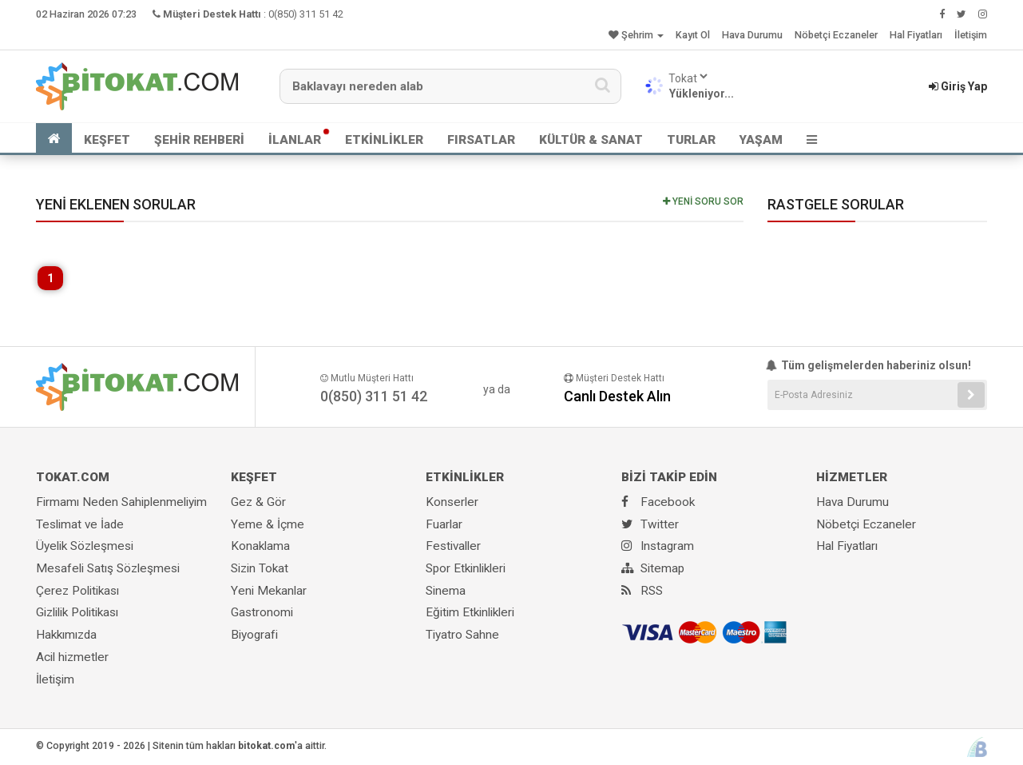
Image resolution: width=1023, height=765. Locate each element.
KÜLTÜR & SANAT (591, 140)
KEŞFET (107, 140)
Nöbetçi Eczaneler (836, 35)
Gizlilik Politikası (77, 612)
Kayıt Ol (693, 35)
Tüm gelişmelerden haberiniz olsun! (870, 365)
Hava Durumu (752, 35)
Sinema (446, 591)
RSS (642, 591)
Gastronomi (262, 612)
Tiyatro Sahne (462, 635)
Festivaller (453, 546)
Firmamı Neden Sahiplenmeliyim (121, 502)
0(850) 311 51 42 (305, 14)
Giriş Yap (958, 86)
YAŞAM (761, 140)
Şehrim (636, 35)
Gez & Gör (258, 502)
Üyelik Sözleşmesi (84, 546)
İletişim (970, 35)
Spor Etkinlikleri (466, 568)
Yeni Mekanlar (269, 591)
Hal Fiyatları (916, 35)
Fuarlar (444, 524)
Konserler (452, 502)
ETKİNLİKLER (384, 140)
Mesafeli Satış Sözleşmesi (108, 568)
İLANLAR (294, 140)
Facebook (658, 502)
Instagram (657, 546)
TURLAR (691, 140)
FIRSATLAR (481, 140)
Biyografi (254, 635)
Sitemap (652, 568)
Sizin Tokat (259, 568)
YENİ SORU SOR (703, 202)
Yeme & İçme (267, 524)
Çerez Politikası (77, 591)
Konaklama (260, 546)
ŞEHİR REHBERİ (199, 140)
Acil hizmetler (72, 657)
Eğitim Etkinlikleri (470, 612)
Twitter (650, 524)
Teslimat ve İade (80, 524)
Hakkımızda (66, 635)
